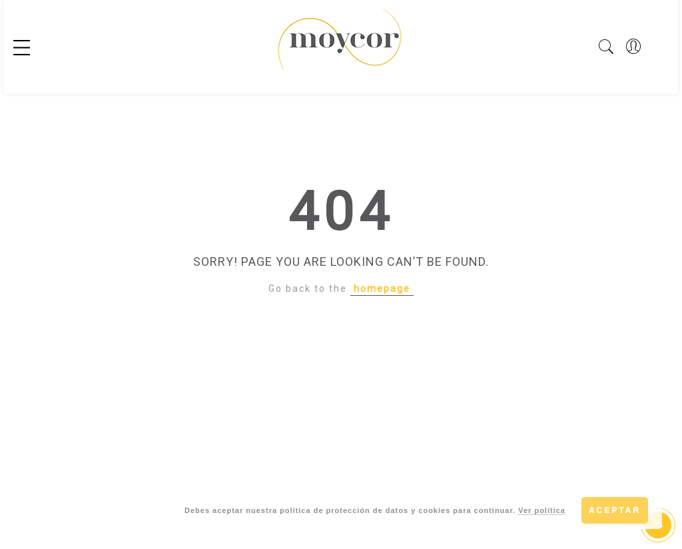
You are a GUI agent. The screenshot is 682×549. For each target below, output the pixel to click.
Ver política (541, 510)
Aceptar (615, 510)
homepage (382, 288)
